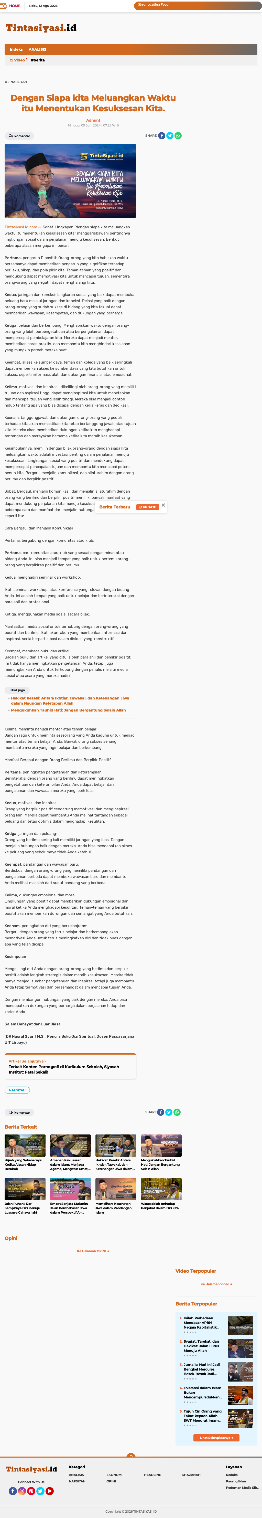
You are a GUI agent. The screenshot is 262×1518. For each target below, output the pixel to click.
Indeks (16, 49)
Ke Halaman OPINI (93, 1251)
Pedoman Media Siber (243, 1488)
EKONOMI (114, 1475)
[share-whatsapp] (178, 135)
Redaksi (232, 1475)
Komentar (19, 135)
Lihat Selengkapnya (216, 1438)
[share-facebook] (161, 135)
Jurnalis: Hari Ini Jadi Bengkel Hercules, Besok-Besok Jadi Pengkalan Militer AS (202, 1369)
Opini (11, 1238)
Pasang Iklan (236, 1481)
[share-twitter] (169, 135)
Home (14, 6)
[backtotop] (131, 1457)
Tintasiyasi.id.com (21, 227)
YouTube (53, 1493)
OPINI (111, 1481)
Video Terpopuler (196, 1271)
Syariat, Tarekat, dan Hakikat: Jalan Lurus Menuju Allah (201, 1346)
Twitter (42, 1493)
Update (147, 507)
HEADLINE (152, 1475)
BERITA (39, 60)
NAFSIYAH (17, 1090)
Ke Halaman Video (216, 1284)
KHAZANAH (191, 1475)
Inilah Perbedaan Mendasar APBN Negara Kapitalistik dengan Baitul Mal (200, 1323)
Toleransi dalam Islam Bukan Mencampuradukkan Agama (202, 1393)
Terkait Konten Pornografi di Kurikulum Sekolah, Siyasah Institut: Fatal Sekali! (64, 1069)
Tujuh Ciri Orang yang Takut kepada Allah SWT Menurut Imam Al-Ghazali (203, 1416)
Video (19, 60)
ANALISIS (37, 49)
